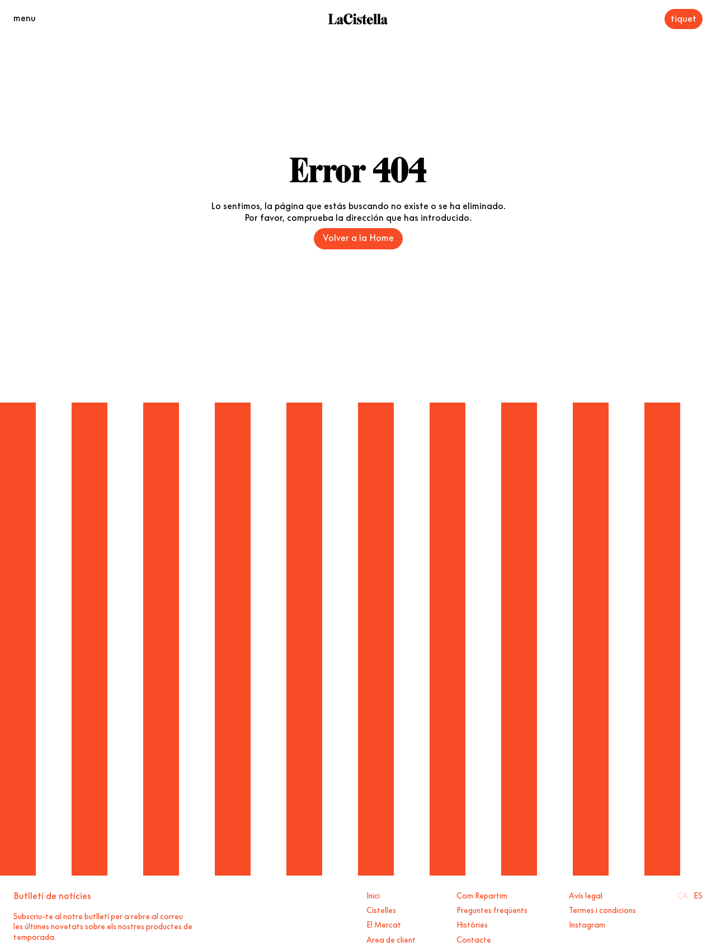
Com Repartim (481, 894)
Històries (472, 923)
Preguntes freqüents (491, 909)
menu (24, 17)
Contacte (473, 939)
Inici (373, 894)
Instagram (587, 923)
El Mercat (383, 923)
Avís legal (585, 894)
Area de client (391, 939)
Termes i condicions (602, 909)
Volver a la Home (358, 236)
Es (698, 894)
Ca (682, 894)
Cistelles (381, 909)
